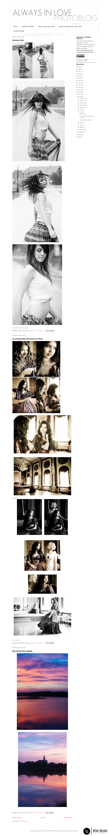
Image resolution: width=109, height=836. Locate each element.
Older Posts (68, 818)
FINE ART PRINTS (28, 26)
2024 (79, 67)
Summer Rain (18, 40)
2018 (79, 78)
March (81, 127)
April (81, 125)
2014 (79, 87)
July (81, 109)
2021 (79, 71)
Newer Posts (17, 818)
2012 (79, 91)
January (82, 132)
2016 (79, 82)
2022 (79, 69)
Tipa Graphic (85, 59)
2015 (79, 85)
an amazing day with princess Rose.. (28, 339)
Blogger (76, 831)
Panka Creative (83, 61)
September (83, 105)
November (82, 100)
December (82, 98)
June (81, 112)
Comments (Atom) (24, 821)
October (82, 103)
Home (16, 26)
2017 (79, 80)
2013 (79, 89)
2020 (79, 73)
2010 (79, 96)
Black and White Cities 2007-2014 (70, 26)
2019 (79, 76)
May (81, 122)
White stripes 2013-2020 (46, 26)
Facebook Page (19, 31)
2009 (79, 134)
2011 (79, 94)
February (82, 129)
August (82, 107)
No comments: (39, 330)
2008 (79, 137)
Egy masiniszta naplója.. (22, 651)
